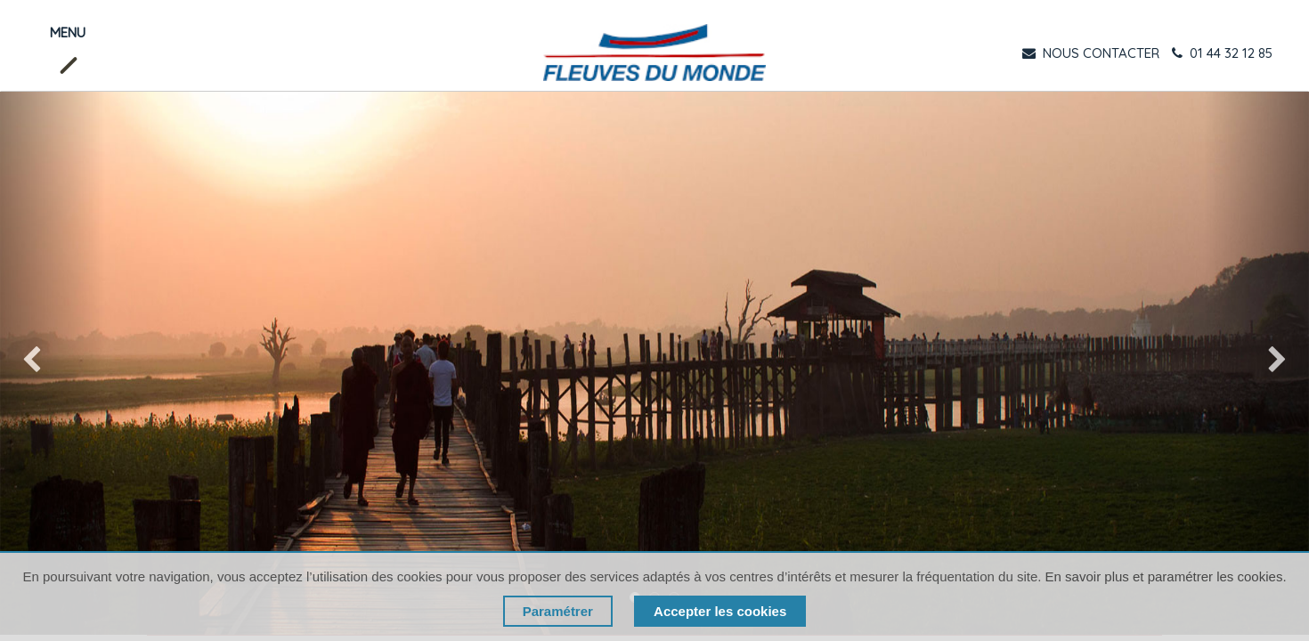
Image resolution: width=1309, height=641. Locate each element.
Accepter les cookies (720, 611)
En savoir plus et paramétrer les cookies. (1166, 576)
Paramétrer (558, 611)
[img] (52, 363)
